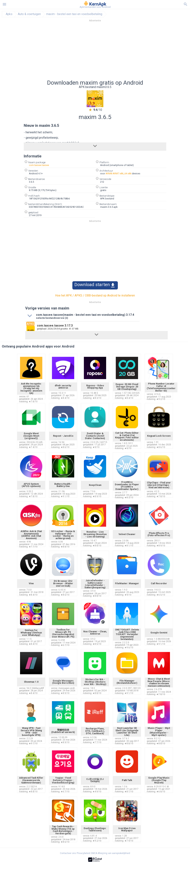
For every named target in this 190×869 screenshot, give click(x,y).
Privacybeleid (83, 853)
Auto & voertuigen (29, 14)
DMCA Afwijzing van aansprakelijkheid (110, 853)
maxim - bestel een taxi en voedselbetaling (74, 14)
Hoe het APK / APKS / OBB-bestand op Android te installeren (95, 295)
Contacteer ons (68, 853)
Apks (9, 14)
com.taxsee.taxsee (39, 165)
